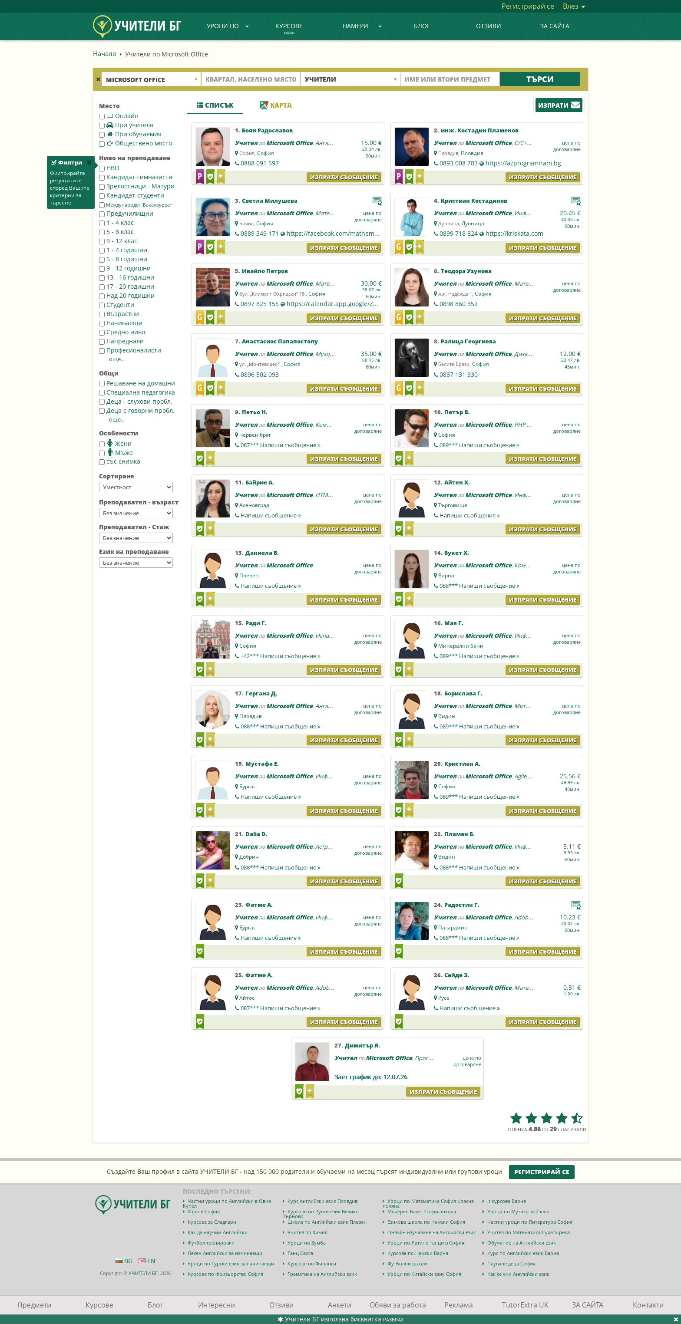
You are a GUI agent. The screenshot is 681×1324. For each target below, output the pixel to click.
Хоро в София (204, 1211)
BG (124, 1261)
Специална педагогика (137, 392)
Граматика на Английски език (322, 1274)
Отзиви (488, 26)
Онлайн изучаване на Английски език (431, 1232)
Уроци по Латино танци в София (425, 1242)
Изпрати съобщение (343, 177)
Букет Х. (456, 553)
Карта (276, 105)
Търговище (452, 505)
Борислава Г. (463, 693)
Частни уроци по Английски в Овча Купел (227, 1203)
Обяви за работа (398, 1305)
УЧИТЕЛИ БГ (143, 1273)
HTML (323, 495)
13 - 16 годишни (126, 277)
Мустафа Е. (262, 763)
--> (136, 487)
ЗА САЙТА (554, 26)
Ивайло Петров (265, 271)
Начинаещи (120, 323)
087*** (281, 445)
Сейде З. (456, 975)
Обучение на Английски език (521, 1242)
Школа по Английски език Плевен (327, 1222)
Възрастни (119, 314)
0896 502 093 (260, 374)
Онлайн (119, 116)
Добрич (248, 856)
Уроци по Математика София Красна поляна (428, 1203)
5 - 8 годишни (123, 259)
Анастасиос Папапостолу (280, 341)
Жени (115, 443)
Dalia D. (256, 834)
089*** (479, 445)
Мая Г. (453, 623)
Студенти (116, 304)
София (265, 153)
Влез (574, 6)
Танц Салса (300, 1253)
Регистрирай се (528, 6)
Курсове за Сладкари (212, 1222)
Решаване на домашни (137, 383)
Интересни (216, 1305)
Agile (520, 776)
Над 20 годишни (127, 295)
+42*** (281, 656)
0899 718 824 (459, 233)
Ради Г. (256, 623)
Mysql (323, 354)
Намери (362, 26)
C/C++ (521, 143)
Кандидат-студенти (131, 195)
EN (147, 1261)
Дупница (473, 223)
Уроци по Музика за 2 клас (518, 1211)
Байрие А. (259, 482)
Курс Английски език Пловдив (322, 1201)
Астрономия (332, 846)
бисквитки (365, 1319)
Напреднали (121, 341)
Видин (446, 716)
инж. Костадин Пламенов (480, 130)
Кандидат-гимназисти (135, 177)
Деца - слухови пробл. (135, 401)
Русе (444, 997)
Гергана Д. (261, 693)
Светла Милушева (270, 200)
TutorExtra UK (525, 1305)
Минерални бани (460, 645)
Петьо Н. (255, 412)
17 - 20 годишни (126, 286)
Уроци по (228, 26)
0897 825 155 (260, 304)
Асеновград (254, 505)
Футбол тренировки (211, 1242)
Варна (446, 575)
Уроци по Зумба (307, 1242)
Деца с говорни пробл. (137, 410)
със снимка (119, 461)
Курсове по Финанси (312, 1263)
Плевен (249, 575)
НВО (109, 168)
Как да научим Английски (218, 1232)
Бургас (247, 786)
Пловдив (472, 153)
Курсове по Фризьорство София (225, 1274)
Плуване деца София (511, 1263)
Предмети (34, 1305)
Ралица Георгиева (468, 341)
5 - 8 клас (116, 231)
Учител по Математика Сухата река (528, 1232)
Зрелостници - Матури (137, 186)
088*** (479, 586)
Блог (422, 26)
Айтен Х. (457, 482)
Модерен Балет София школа (421, 1211)
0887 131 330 (459, 374)
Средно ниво (122, 332)
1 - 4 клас (116, 222)
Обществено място (135, 143)
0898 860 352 (459, 304)
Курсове (289, 29)
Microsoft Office (289, 143)
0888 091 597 (260, 163)
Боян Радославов (267, 130)
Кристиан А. (462, 763)
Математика (332, 213)
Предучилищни (126, 213)
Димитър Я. (362, 1045)
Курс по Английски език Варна (523, 1253)
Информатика (533, 495)
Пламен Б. (459, 834)
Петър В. (457, 412)
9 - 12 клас (118, 241)
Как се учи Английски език (518, 1274)
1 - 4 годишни (123, 250)
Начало (104, 53)
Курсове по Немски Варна (417, 1253)
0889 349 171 (260, 233)
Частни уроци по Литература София (529, 1222)
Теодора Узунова (466, 271)
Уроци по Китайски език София (424, 1274)
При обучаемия (130, 134)
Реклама (458, 1305)
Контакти (648, 1305)
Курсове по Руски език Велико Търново (321, 1213)
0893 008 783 (459, 163)
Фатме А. (259, 905)
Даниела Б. (262, 553)
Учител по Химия (307, 1232)
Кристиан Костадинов (474, 200)
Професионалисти (130, 350)
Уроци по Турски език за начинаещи (231, 1263)
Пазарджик (452, 927)
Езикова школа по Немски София (426, 1222)
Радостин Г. (461, 905)
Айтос (247, 997)
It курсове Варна (506, 1201)
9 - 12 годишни (125, 268)
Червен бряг (255, 434)
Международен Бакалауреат (135, 204)
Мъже (116, 452)
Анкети (339, 1305)
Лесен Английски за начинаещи (225, 1253)
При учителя (126, 125)
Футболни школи (407, 1263)
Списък (215, 105)
